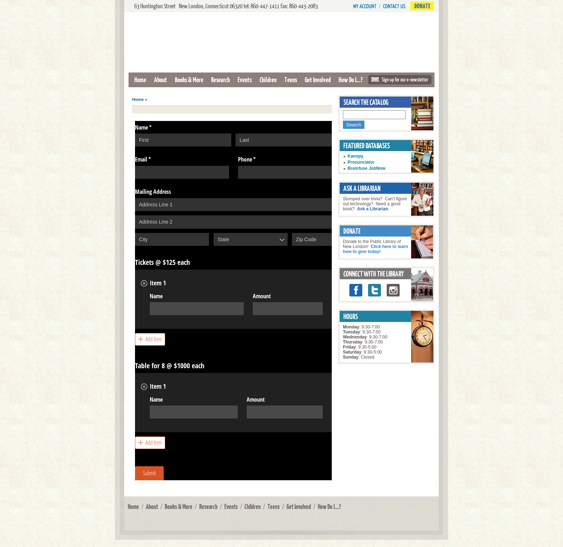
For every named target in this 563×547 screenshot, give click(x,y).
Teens (290, 79)
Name (156, 296)
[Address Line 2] (233, 221)
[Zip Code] (312, 239)
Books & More (189, 79)
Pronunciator (361, 162)
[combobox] (251, 239)
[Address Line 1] (233, 204)
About (160, 79)
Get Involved (318, 79)
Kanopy (355, 156)
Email (152, 159)
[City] (172, 239)
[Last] (284, 140)
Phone (256, 159)
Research (220, 79)
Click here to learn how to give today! (375, 249)
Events (245, 79)
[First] (183, 140)
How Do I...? (351, 79)
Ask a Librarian (372, 208)
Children (268, 79)
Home (140, 79)
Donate (422, 6)
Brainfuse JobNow (366, 168)
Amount (262, 296)
